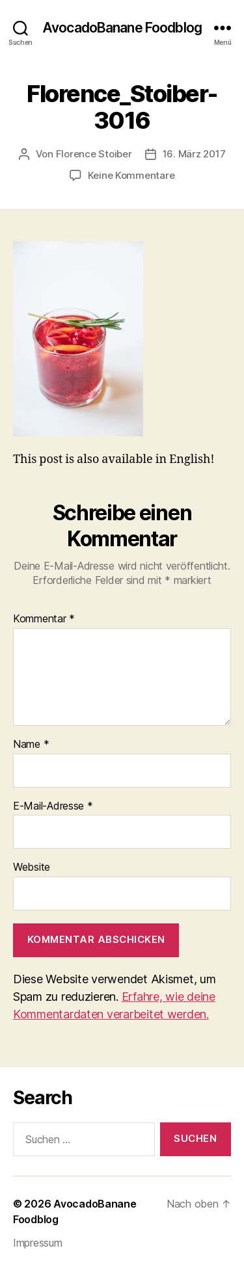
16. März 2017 (194, 154)
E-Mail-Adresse (53, 806)
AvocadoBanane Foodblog (122, 27)
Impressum (37, 1242)
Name (31, 744)
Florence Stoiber (94, 154)
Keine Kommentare (131, 175)
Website (31, 867)
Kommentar (44, 619)
